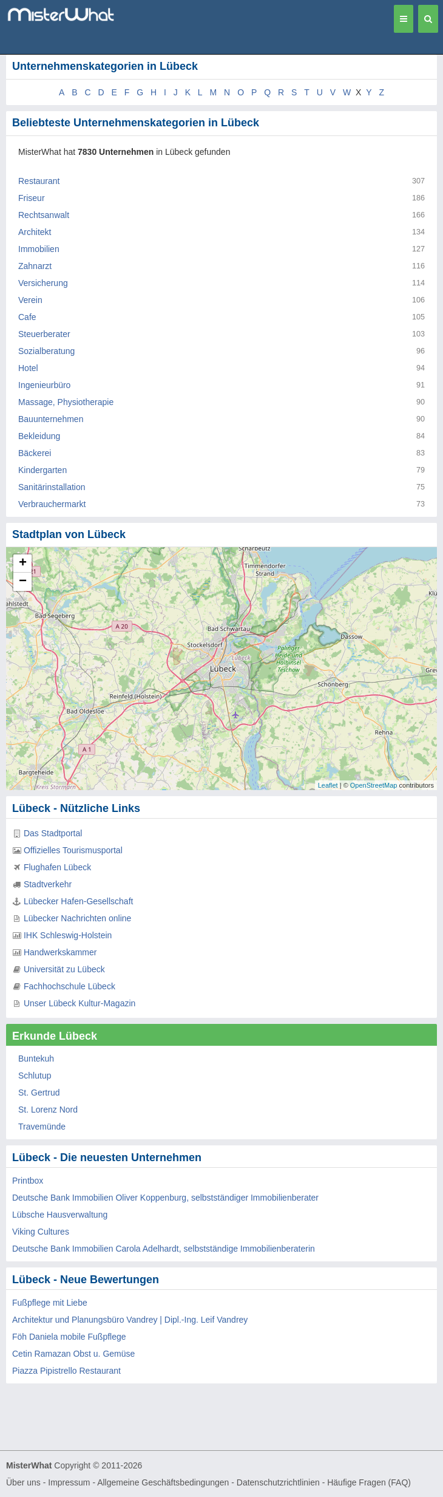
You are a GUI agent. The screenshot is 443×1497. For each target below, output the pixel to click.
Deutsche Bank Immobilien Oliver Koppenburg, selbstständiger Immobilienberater (165, 1197)
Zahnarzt (35, 266)
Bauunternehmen (50, 419)
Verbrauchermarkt (52, 504)
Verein (30, 300)
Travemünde (42, 1126)
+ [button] (23, 563)
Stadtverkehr (48, 884)
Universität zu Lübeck (64, 969)
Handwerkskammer (60, 952)
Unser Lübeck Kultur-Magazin (79, 1003)
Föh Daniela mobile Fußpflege (69, 1337)
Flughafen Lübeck (57, 867)
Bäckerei (34, 453)
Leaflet (328, 785)
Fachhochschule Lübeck (69, 986)
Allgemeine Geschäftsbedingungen (163, 1482)
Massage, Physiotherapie (65, 402)
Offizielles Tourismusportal (73, 850)
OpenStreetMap (373, 785)
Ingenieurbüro (44, 385)
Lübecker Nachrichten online (77, 918)
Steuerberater (44, 334)
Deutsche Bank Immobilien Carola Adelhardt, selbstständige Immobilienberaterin (163, 1248)
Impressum (69, 1482)
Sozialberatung (46, 351)
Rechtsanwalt (43, 215)
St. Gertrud (38, 1092)
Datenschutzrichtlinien (278, 1482)
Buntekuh (36, 1058)
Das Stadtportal (53, 833)
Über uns (23, 1482)
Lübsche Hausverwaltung (59, 1214)
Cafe (27, 317)
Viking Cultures (40, 1231)
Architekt (34, 232)
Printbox (27, 1180)
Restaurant (38, 181)
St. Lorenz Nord (48, 1109)
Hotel (28, 368)
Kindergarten (42, 470)
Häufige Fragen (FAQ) (369, 1482)
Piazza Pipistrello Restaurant (66, 1371)
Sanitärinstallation (52, 487)
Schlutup (34, 1075)
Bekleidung (39, 436)
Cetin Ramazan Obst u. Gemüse (73, 1354)
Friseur (31, 198)
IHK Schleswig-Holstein (68, 935)
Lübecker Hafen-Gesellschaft (79, 901)
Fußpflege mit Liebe (49, 1303)
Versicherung (43, 283)
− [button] (23, 582)
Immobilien (38, 249)
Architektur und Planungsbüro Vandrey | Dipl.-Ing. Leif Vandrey (130, 1320)
